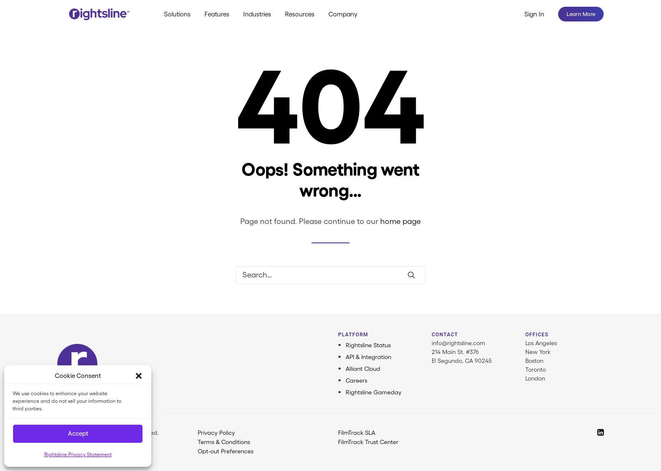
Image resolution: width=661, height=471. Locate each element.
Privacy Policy (216, 432)
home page (400, 221)
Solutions (187, 20)
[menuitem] (187, 20)
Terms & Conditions (224, 442)
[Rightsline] (101, 19)
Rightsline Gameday (373, 392)
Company (352, 20)
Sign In (534, 20)
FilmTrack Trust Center (368, 442)
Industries (267, 20)
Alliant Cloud (363, 368)
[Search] (330, 275)
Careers (356, 380)
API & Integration (368, 357)
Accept (78, 433)
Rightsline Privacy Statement (78, 454)
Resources (309, 20)
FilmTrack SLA (356, 432)
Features (226, 20)
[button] (138, 376)
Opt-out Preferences (225, 451)
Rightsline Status (368, 345)
